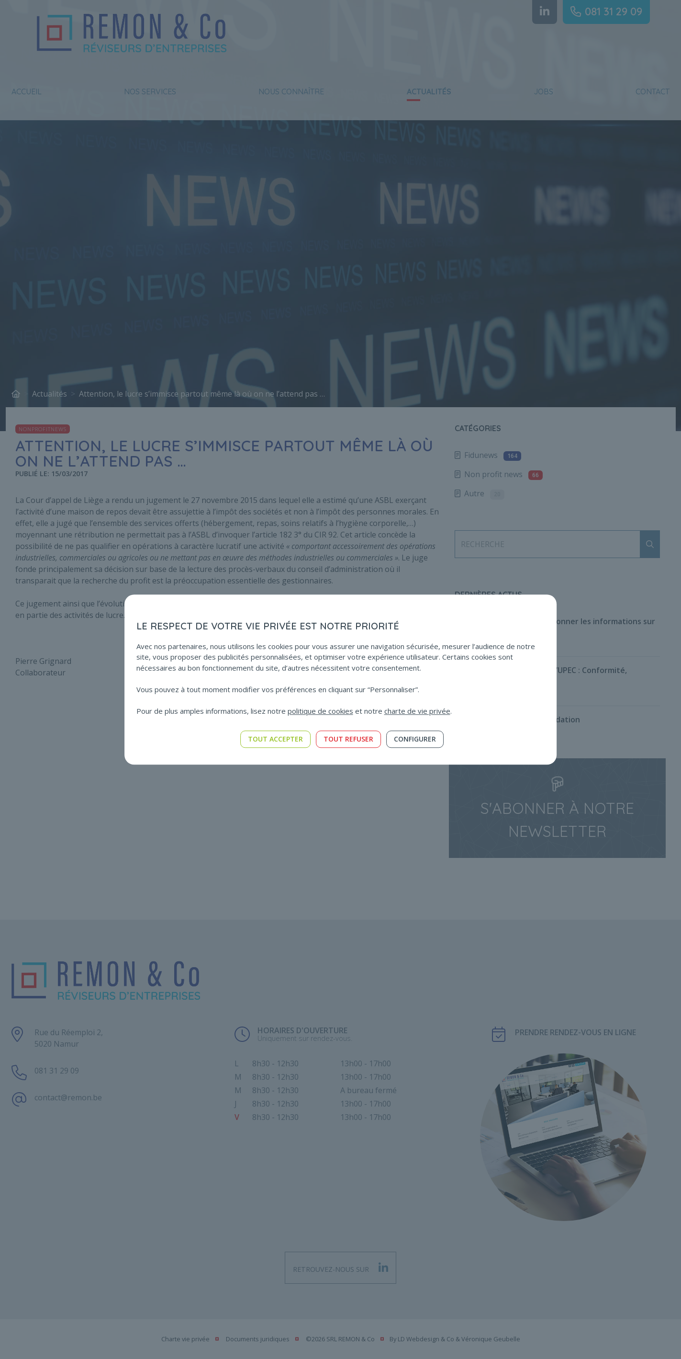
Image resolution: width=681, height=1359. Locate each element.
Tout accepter (275, 738)
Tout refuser (348, 738)
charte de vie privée (417, 711)
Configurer (415, 738)
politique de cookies (320, 711)
